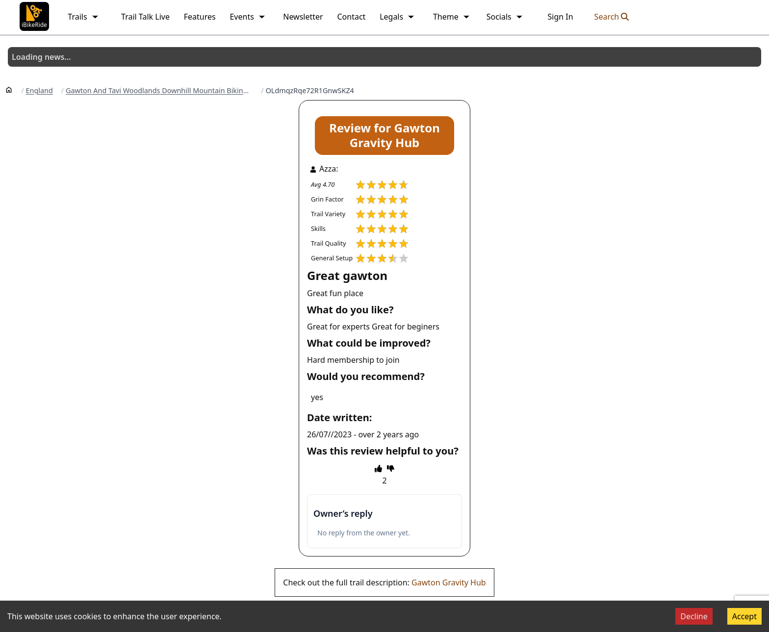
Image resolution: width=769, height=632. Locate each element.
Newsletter (303, 16)
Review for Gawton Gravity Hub (384, 135)
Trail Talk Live (145, 16)
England (39, 91)
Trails (83, 16)
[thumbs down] (390, 468)
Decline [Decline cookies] (694, 616)
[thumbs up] (378, 468)
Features (200, 16)
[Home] (9, 89)
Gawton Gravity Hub (448, 582)
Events (247, 16)
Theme (451, 16)
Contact (351, 16)
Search (611, 16)
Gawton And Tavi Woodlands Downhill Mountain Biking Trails (159, 91)
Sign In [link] (560, 16)
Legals (397, 16)
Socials (505, 16)
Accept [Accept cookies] (744, 616)
